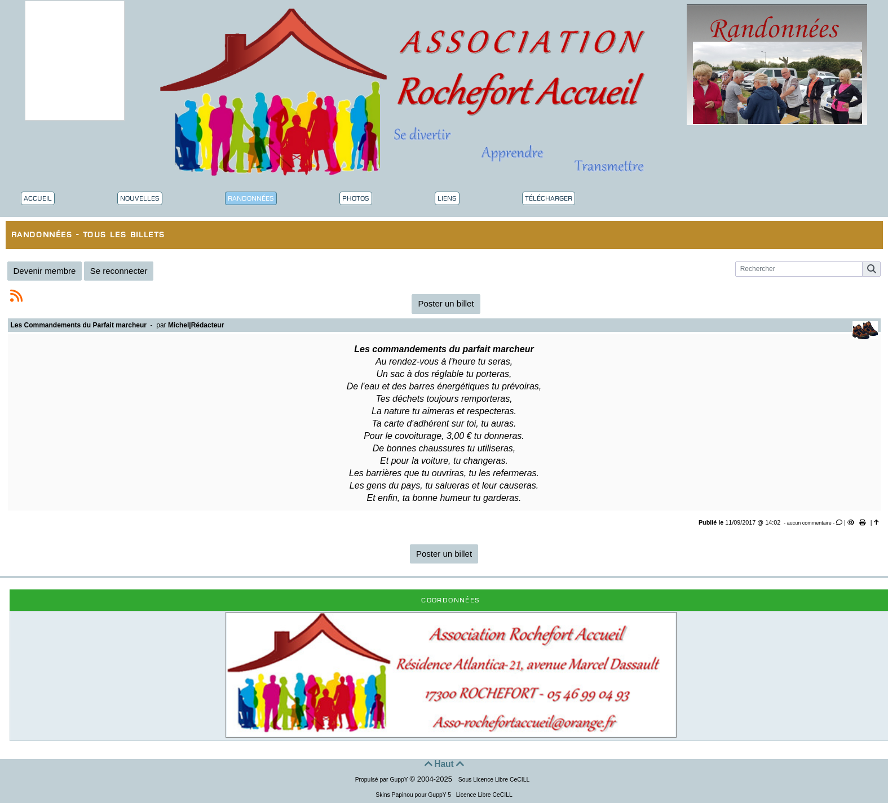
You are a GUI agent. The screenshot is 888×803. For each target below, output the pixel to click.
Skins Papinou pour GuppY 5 (414, 795)
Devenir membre (45, 271)
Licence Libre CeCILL (483, 795)
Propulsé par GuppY (382, 780)
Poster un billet (446, 303)
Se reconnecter (119, 271)
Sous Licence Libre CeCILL (494, 780)
